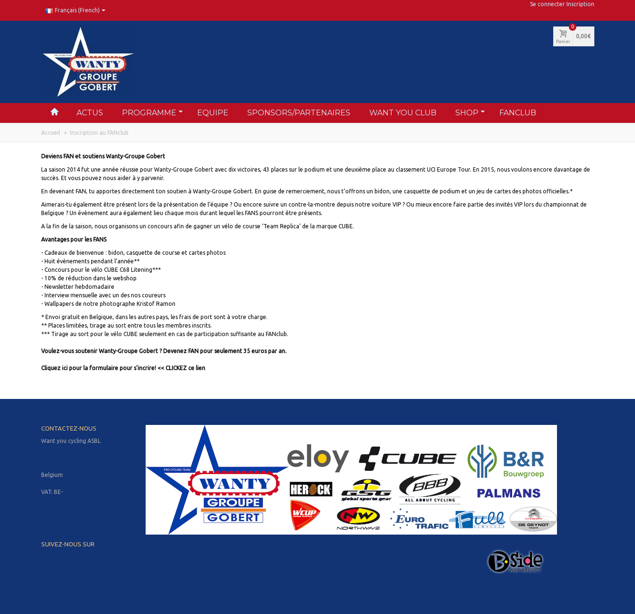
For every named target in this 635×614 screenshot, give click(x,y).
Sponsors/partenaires (298, 112)
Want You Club (402, 112)
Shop (470, 112)
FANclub (517, 112)
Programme (152, 112)
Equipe (212, 112)
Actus (90, 112)
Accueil (50, 133)
